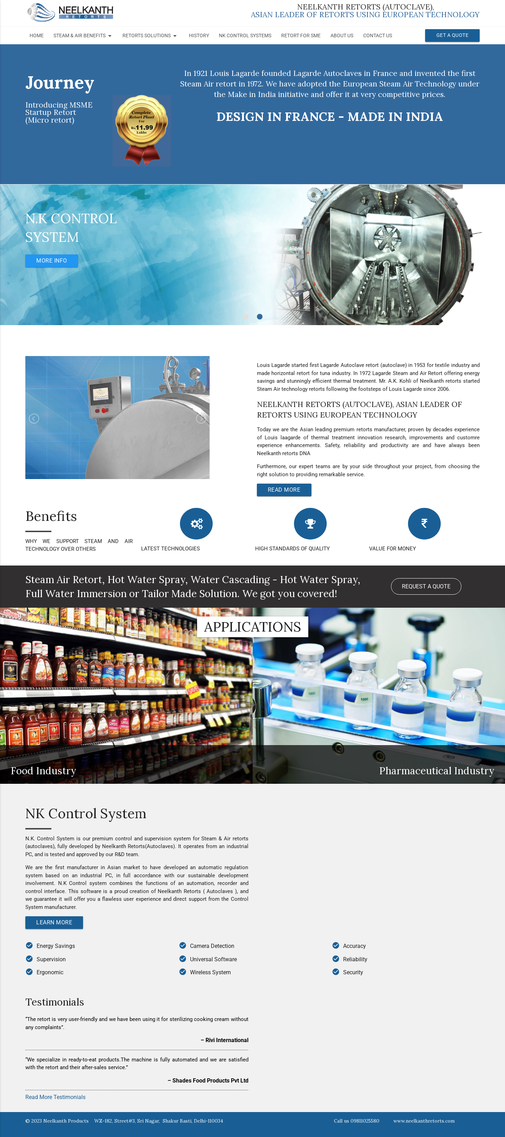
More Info (52, 260)
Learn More (54, 922)
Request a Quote (426, 586)
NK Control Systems (245, 36)
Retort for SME (301, 36)
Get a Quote (452, 35)
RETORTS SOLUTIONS (150, 36)
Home (37, 36)
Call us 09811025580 (356, 1121)
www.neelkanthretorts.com (424, 1121)
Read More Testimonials (55, 1097)
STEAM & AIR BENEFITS (83, 36)
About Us (341, 36)
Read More (284, 489)
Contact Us (377, 36)
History (199, 36)
